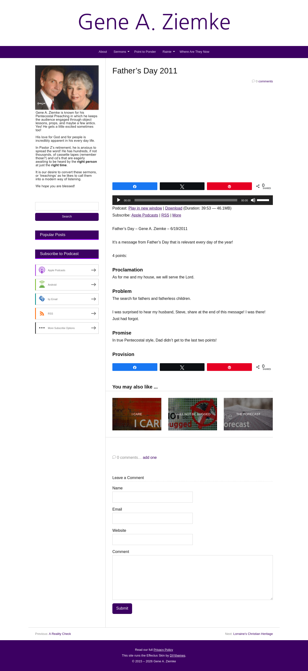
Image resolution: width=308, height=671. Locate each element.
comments (262, 81)
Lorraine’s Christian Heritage (253, 634)
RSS (165, 215)
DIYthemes (177, 655)
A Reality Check (60, 634)
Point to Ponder (145, 51)
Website (119, 531)
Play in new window (145, 208)
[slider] (186, 200)
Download (173, 208)
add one (150, 458)
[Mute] (253, 200)
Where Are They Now (194, 51)
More (176, 215)
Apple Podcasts (144, 215)
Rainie (167, 51)
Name (117, 488)
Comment (120, 552)
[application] (192, 200)
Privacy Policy (163, 649)
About (103, 51)
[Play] (118, 200)
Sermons (120, 51)
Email (117, 509)
